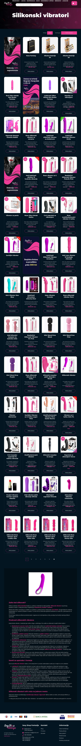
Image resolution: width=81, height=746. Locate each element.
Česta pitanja (62, 731)
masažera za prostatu (43, 637)
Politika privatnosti (64, 740)
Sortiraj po (58, 32)
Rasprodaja (31, 1)
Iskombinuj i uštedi (47, 1)
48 (50, 33)
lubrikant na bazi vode (32, 666)
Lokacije (65, 1)
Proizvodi (16, 1)
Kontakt (43, 733)
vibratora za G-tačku (30, 637)
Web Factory (7, 735)
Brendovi (58, 1)
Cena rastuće (69, 33)
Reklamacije (62, 735)
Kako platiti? (62, 733)
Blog (42, 728)
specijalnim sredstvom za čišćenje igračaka (31, 641)
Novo (38, 1)
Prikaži (44, 32)
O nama (43, 731)
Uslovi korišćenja (63, 728)
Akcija (23, 1)
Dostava (61, 738)
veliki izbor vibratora (30, 698)
